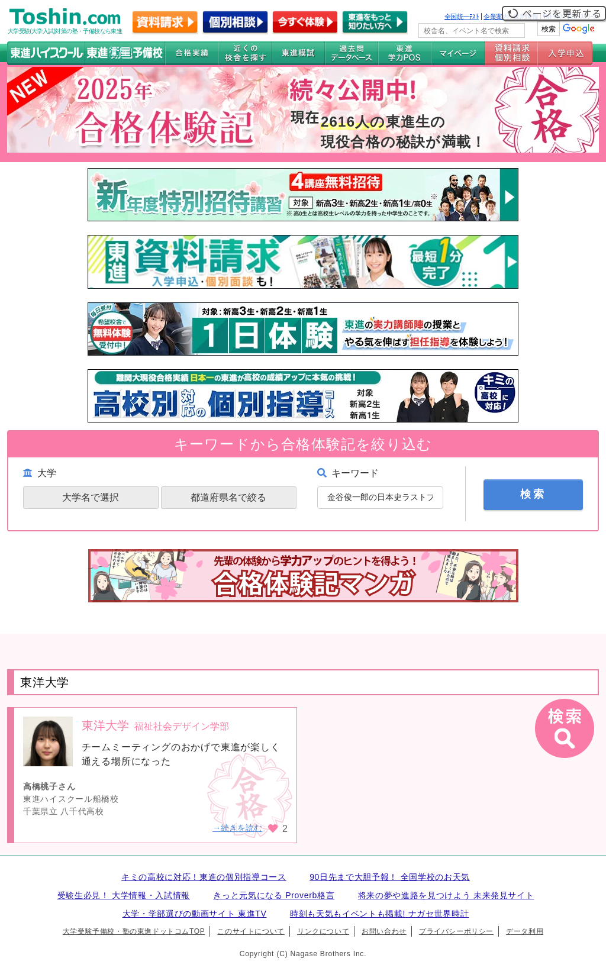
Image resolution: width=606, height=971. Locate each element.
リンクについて (323, 931)
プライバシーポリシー (456, 931)
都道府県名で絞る (228, 497)
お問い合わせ (384, 931)
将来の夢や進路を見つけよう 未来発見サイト (446, 895)
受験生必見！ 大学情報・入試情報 (123, 895)
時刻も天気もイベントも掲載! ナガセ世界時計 (379, 913)
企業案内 (495, 16)
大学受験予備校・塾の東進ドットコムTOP (134, 931)
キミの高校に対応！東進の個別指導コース (203, 877)
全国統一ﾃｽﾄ (461, 16)
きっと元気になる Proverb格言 (273, 895)
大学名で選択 (90, 497)
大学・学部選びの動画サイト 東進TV (195, 913)
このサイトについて (250, 931)
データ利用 (524, 931)
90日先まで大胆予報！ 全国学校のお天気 (390, 877)
